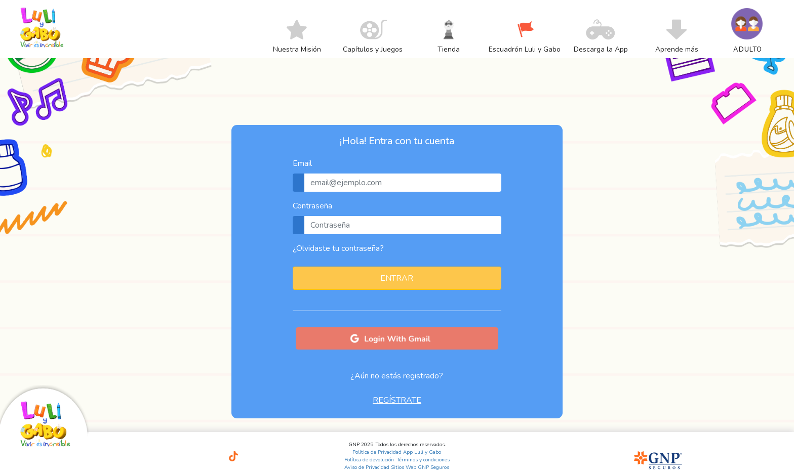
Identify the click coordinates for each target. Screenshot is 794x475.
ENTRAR (396, 278)
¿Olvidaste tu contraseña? (338, 248)
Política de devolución (369, 459)
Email (302, 163)
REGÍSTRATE (397, 400)
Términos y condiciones (423, 459)
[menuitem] (297, 49)
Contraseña (312, 205)
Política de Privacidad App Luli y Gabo (396, 452)
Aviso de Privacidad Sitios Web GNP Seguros (396, 467)
